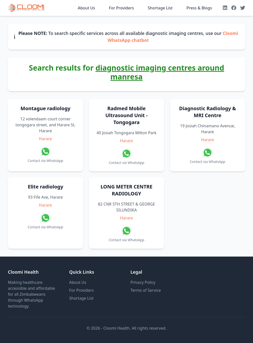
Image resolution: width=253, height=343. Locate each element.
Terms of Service (145, 290)
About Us (86, 8)
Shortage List (160, 8)
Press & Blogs (199, 8)
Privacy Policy (142, 282)
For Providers (121, 8)
